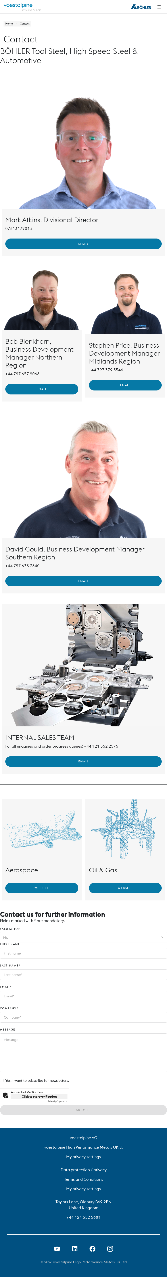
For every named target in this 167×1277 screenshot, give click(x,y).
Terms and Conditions (83, 1179)
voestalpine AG (83, 1137)
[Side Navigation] (159, 6)
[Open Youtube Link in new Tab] (57, 1248)
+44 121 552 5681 (83, 1217)
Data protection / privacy (84, 1169)
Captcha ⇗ (57, 1101)
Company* (9, 1008)
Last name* (10, 965)
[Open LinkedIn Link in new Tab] (74, 1248)
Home (9, 23)
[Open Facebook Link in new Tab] (92, 1248)
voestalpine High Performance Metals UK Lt (83, 1147)
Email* (6, 987)
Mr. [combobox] (5, 937)
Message (7, 1029)
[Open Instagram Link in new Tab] (110, 1248)
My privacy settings (83, 1156)
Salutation (10, 928)
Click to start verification (39, 1097)
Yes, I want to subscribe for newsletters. (37, 1080)
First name (10, 944)
